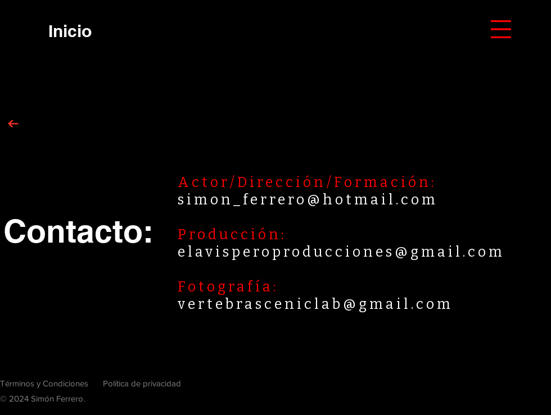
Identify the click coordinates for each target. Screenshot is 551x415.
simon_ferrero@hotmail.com (308, 199)
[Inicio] (69, 30)
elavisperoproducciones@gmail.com (341, 252)
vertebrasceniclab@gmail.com (315, 304)
